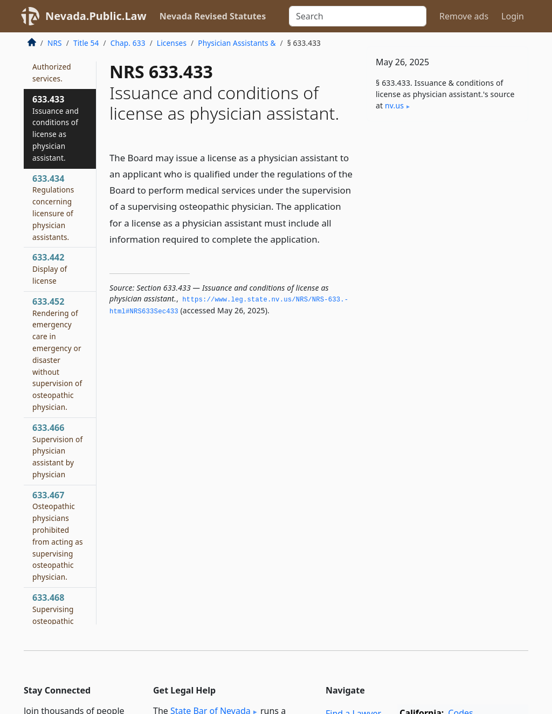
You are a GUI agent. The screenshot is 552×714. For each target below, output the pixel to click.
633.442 (49, 268)
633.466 (57, 450)
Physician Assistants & (236, 43)
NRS (54, 43)
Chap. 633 (128, 43)
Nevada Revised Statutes (213, 16)
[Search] (357, 16)
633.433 (55, 128)
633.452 (57, 354)
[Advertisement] (447, 203)
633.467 (57, 535)
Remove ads (463, 16)
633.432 (51, 66)
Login (512, 16)
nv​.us (394, 105)
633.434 (53, 207)
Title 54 (86, 43)
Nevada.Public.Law (96, 16)
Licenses (172, 43)
